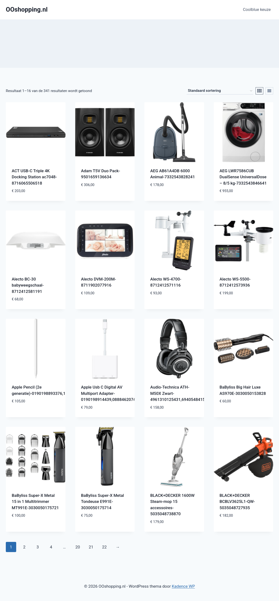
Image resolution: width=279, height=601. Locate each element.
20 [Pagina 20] (77, 547)
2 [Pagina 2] (24, 547)
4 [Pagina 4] (51, 547)
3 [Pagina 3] (38, 547)
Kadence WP (183, 586)
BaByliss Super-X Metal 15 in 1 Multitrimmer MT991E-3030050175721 (35, 501)
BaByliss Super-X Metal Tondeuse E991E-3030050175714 (102, 501)
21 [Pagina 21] (91, 547)
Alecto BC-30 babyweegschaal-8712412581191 (28, 285)
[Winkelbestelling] (220, 90)
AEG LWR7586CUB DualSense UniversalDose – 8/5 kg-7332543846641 (243, 177)
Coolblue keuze (257, 9)
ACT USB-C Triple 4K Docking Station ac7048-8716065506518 (34, 177)
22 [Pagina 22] (104, 547)
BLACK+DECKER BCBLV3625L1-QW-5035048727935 (237, 501)
